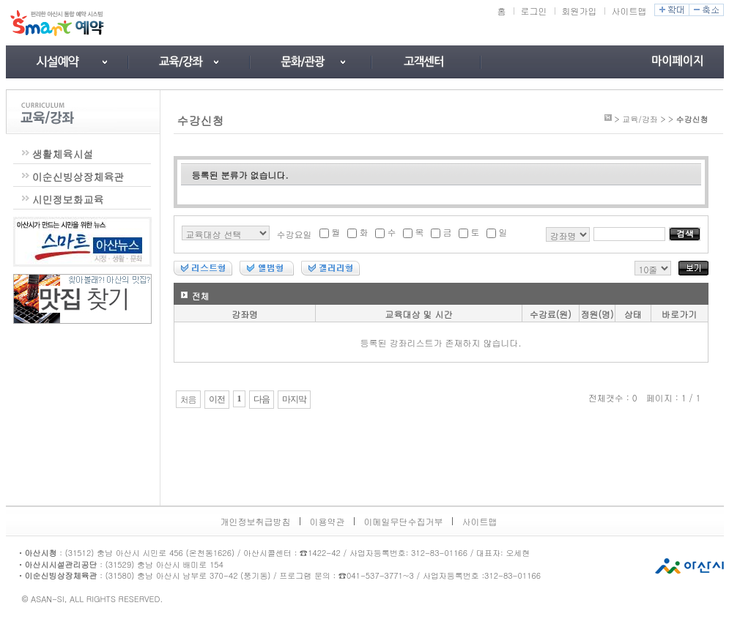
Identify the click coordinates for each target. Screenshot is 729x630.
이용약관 (327, 521)
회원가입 (579, 10)
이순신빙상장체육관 (78, 176)
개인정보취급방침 (256, 521)
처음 (188, 399)
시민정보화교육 (68, 199)
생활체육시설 (63, 154)
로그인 (534, 10)
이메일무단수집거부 (403, 521)
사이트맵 (629, 10)
